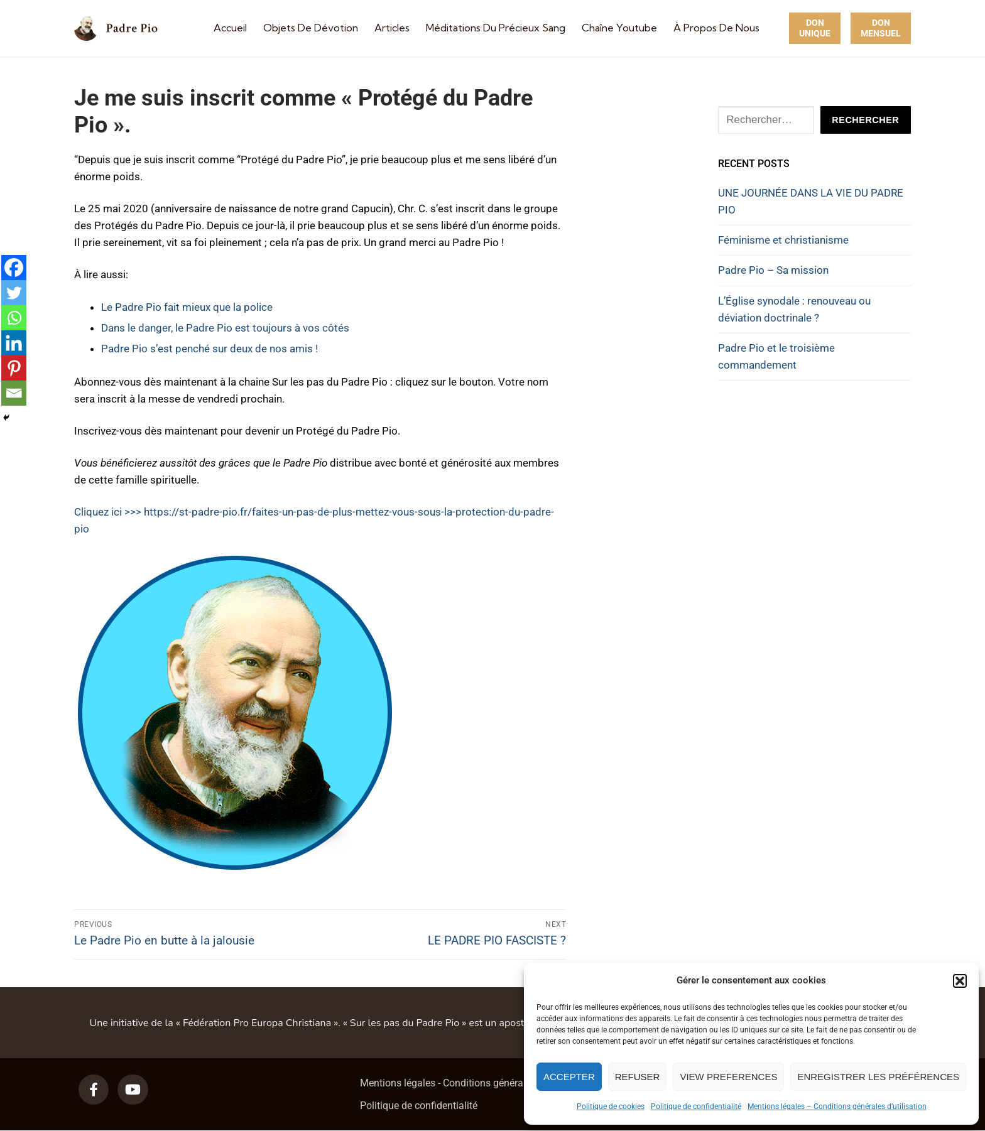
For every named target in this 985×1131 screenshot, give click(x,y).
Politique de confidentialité (696, 1106)
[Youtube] (132, 1089)
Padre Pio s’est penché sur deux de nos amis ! (209, 348)
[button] (960, 981)
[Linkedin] (13, 342)
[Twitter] (13, 292)
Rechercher (865, 120)
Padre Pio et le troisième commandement (776, 356)
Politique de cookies (611, 1106)
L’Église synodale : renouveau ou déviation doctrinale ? (794, 309)
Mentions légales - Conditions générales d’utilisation (475, 1083)
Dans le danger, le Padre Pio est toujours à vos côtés (225, 328)
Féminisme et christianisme (783, 240)
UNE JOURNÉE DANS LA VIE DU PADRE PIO (810, 201)
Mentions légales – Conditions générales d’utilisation (837, 1106)
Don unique (814, 28)
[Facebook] (13, 267)
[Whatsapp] (13, 317)
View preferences (728, 1076)
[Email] (13, 393)
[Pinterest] (13, 368)
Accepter (569, 1076)
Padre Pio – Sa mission (773, 270)
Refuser (637, 1076)
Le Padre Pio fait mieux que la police (187, 307)
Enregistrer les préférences (878, 1076)
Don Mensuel (881, 28)
